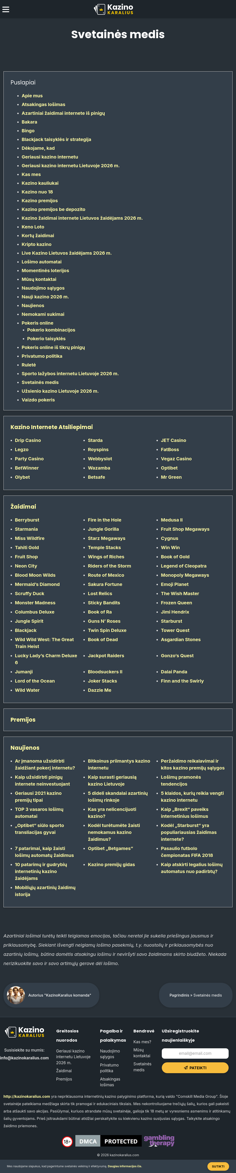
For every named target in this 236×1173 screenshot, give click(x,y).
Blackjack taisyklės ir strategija (56, 139)
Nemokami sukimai (43, 314)
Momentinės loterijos (45, 270)
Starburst (171, 621)
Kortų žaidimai (38, 235)
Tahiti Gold (27, 547)
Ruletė (29, 365)
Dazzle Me (99, 690)
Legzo (22, 449)
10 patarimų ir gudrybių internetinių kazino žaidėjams (41, 871)
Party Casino (29, 458)
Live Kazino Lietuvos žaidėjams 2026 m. (67, 253)
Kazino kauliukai (40, 183)
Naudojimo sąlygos (43, 288)
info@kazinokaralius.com (24, 1058)
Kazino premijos (40, 200)
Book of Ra (100, 612)
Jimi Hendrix (175, 612)
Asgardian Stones (181, 639)
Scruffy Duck (29, 593)
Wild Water (27, 690)
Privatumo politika (42, 356)
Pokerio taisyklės (46, 338)
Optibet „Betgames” (110, 848)
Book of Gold (175, 556)
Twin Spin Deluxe (107, 630)
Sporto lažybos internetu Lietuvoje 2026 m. (70, 373)
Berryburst (27, 520)
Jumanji (24, 671)
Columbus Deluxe (35, 612)
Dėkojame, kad (38, 148)
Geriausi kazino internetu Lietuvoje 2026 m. (71, 165)
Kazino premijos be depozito (53, 209)
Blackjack (26, 630)
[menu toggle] (5, 10)
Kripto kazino (37, 244)
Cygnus (169, 538)
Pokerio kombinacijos (51, 330)
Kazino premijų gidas (111, 864)
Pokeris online (37, 323)
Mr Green (171, 477)
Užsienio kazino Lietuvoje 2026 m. (60, 391)
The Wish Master (180, 593)
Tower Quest (175, 630)
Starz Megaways (106, 538)
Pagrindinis (179, 995)
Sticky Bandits (104, 602)
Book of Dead (103, 639)
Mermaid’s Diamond (37, 584)
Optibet (169, 468)
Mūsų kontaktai (39, 279)
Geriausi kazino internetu (50, 157)
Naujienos (33, 305)
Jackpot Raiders (106, 655)
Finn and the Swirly (182, 681)
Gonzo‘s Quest (177, 655)
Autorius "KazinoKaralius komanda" (59, 995)
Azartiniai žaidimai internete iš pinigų (63, 113)
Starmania (26, 529)
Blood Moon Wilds (35, 575)
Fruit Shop (26, 556)
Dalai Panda (174, 671)
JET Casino (173, 440)
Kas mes (31, 174)
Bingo (28, 130)
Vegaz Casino (176, 458)
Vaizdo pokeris (38, 400)
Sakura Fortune (105, 584)
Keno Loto (33, 227)
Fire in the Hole (104, 520)
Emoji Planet (175, 584)
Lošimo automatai (42, 262)
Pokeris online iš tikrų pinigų (53, 347)
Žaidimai (23, 506)
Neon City (26, 566)
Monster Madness (35, 602)
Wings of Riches (106, 556)
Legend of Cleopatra (183, 566)
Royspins (98, 449)
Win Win (170, 547)
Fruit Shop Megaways (185, 529)
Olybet (22, 477)
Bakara (29, 122)
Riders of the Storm (109, 566)
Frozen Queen (176, 602)
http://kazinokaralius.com (26, 1096)
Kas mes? (142, 1042)
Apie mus (32, 95)
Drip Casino (28, 440)
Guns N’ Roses (104, 621)
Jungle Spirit (29, 621)
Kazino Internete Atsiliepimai (52, 427)
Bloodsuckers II (105, 671)
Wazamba (99, 468)
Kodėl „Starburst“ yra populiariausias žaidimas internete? (189, 832)
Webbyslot (100, 458)
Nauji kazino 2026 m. (45, 297)
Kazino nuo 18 (37, 192)
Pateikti (195, 1068)
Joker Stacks (102, 681)
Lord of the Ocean (35, 681)
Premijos (23, 719)
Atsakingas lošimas (43, 104)
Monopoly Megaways (185, 575)
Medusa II (172, 520)
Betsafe (96, 477)
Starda (95, 440)
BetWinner (27, 468)
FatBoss (170, 449)
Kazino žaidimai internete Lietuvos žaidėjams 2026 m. (82, 218)
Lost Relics (100, 593)
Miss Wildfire (30, 538)
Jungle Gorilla (103, 529)
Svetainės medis (40, 382)
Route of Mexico (106, 575)
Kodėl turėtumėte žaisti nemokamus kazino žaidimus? (114, 832)
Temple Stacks (104, 547)
